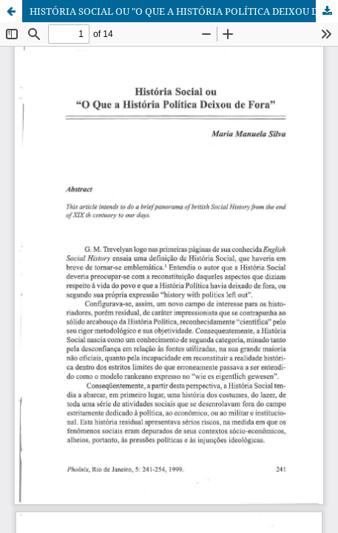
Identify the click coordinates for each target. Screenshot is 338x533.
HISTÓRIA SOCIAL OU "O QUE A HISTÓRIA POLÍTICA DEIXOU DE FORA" (184, 11)
